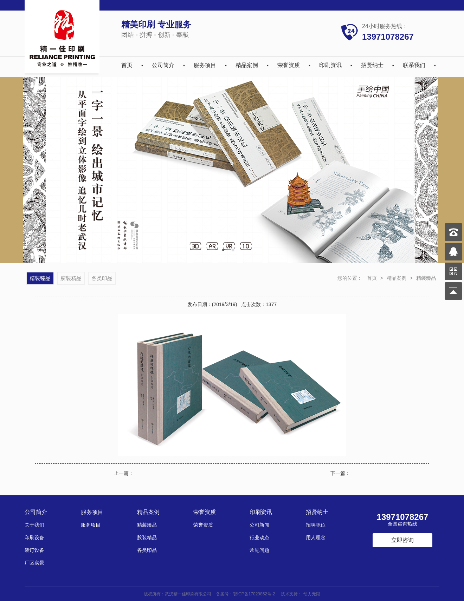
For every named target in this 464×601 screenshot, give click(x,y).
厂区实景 (34, 563)
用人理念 (316, 537)
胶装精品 (71, 278)
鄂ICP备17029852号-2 (254, 594)
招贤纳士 (372, 65)
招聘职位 (316, 525)
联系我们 (414, 65)
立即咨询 (402, 540)
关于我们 (34, 525)
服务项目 (205, 65)
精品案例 (247, 65)
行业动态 (259, 537)
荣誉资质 (288, 65)
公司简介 (163, 65)
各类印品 (101, 278)
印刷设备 (34, 537)
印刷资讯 (330, 65)
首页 (127, 65)
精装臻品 (426, 278)
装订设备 (34, 550)
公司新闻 (259, 525)
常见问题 (259, 550)
